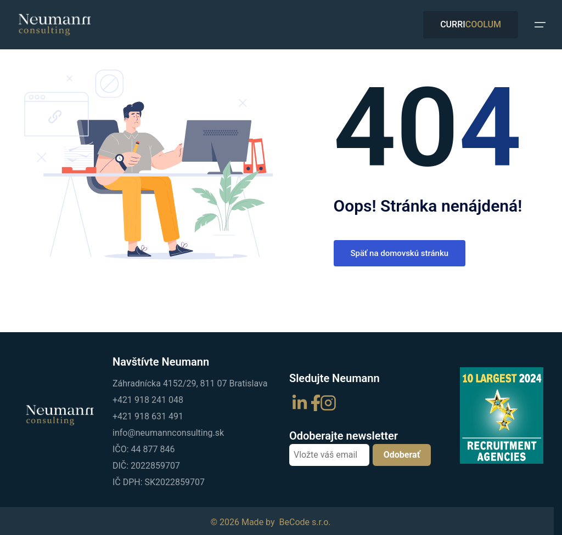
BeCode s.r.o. (305, 522)
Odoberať (402, 454)
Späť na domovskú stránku (400, 253)
